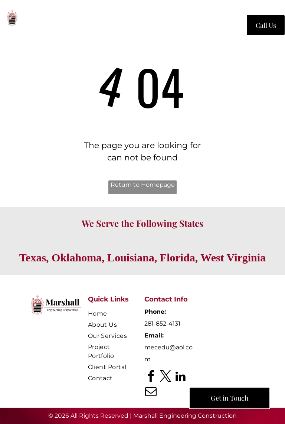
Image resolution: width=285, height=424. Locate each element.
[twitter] (166, 377)
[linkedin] (180, 377)
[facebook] (151, 377)
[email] (151, 392)
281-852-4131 (162, 323)
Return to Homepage (143, 184)
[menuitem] (100, 26)
